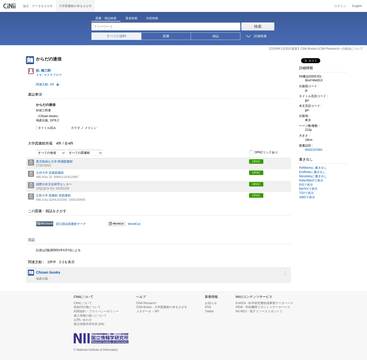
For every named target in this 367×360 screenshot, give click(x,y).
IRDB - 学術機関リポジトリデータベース (263, 307)
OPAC (256, 161)
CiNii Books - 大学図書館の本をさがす (161, 307)
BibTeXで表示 (308, 188)
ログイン (340, 6)
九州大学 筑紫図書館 (50, 173)
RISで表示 (306, 184)
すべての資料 (116, 36)
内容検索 (152, 18)
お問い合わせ (83, 320)
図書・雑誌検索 (105, 18)
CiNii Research (146, 303)
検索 (258, 26)
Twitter (209, 311)
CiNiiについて (83, 303)
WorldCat (134, 224)
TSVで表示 (306, 193)
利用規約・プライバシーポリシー (96, 311)
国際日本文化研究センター (54, 184)
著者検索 (131, 18)
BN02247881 (314, 150)
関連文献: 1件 (45, 84)
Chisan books (48, 272)
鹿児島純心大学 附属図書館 (54, 161)
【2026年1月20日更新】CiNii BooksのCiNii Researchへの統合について (315, 48)
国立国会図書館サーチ (71, 224)
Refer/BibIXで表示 (311, 180)
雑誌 (215, 36)
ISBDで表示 (307, 197)
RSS (208, 307)
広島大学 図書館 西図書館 (53, 195)
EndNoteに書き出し (312, 172)
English (357, 6)
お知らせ (211, 303)
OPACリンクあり (263, 152)
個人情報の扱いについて (90, 315)
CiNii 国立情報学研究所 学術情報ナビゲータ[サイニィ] (10, 6)
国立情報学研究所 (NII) (89, 324)
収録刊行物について (87, 307)
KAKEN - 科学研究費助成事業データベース (264, 303)
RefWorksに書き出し (313, 168)
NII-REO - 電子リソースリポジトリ (259, 311)
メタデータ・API (147, 311)
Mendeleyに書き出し (313, 176)
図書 (166, 36)
